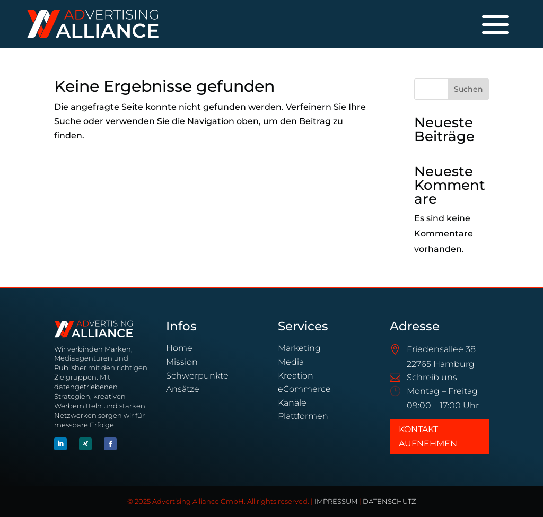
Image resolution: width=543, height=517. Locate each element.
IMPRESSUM (335, 501)
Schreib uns (432, 377)
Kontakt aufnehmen (428, 436)
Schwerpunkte (197, 376)
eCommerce (304, 389)
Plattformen (303, 416)
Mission (182, 362)
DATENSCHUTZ (389, 501)
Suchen (468, 89)
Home (179, 348)
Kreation (295, 376)
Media (291, 362)
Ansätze (182, 389)
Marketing (299, 348)
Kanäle (292, 403)
